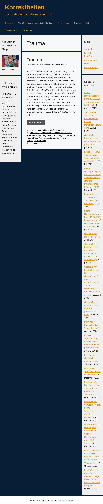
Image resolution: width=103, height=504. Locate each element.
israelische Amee (34, 135)
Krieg (43, 135)
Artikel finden (63, 23)
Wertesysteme (40, 140)
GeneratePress (66, 500)
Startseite (9, 23)
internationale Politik (38, 130)
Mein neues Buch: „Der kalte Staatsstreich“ (92, 324)
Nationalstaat (58, 130)
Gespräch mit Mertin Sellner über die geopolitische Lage (91, 308)
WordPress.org (91, 67)
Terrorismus (64, 138)
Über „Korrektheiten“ (86, 23)
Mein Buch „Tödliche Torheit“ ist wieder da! (92, 371)
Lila (67, 135)
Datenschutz (28, 30)
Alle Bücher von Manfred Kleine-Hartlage (35, 23)
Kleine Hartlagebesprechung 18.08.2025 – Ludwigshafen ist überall (92, 98)
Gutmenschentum (59, 133)
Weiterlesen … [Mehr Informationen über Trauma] (36, 122)
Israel (50, 130)
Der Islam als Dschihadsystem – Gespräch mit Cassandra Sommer (92, 388)
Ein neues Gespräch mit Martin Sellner (91, 358)
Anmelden (89, 48)
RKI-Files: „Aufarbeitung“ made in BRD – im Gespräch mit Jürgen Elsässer (92, 341)
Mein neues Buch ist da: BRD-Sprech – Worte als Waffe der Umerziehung (92, 456)
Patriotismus (44, 138)
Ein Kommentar (36, 143)
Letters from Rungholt (56, 135)
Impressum (12, 30)
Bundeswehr (45, 133)
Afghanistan (35, 133)
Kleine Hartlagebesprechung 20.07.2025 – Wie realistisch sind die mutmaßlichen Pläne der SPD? (92, 177)
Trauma (34, 59)
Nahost (73, 135)
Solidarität (54, 138)
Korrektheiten (25, 7)
